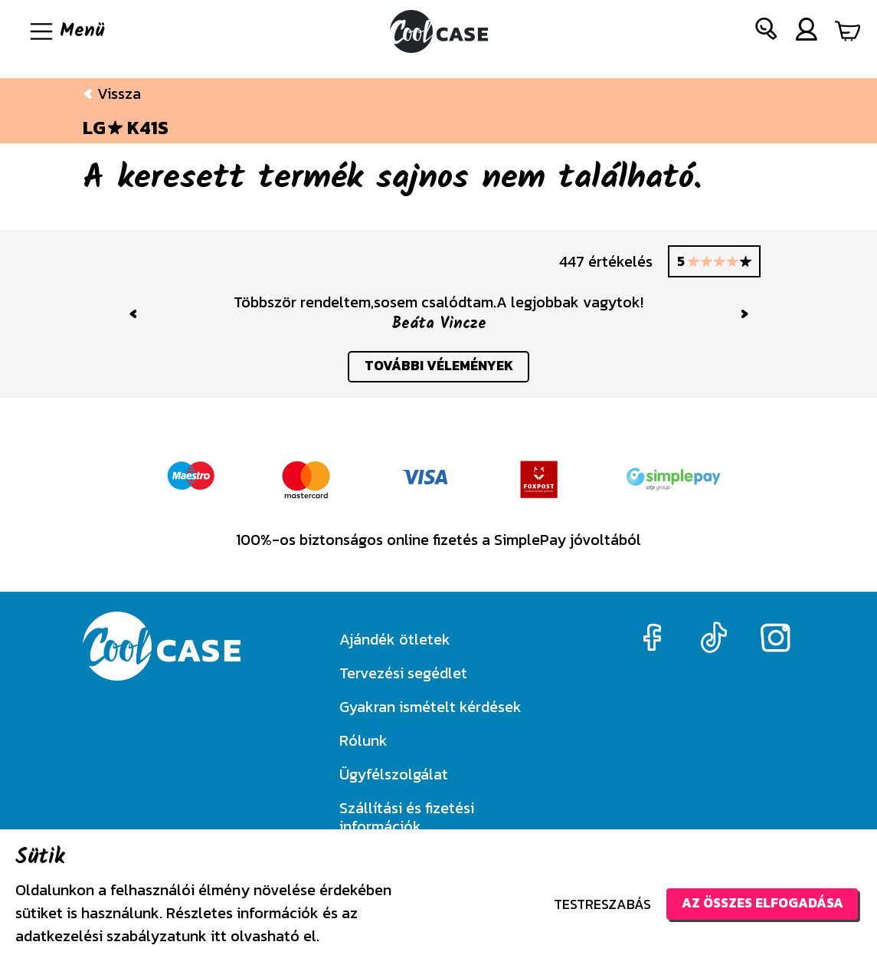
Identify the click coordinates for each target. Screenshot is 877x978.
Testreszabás (595, 904)
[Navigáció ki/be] (65, 31)
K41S (148, 128)
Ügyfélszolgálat (393, 774)
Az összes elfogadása (759, 903)
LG (94, 128)
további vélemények (438, 367)
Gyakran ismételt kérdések (430, 706)
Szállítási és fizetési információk (406, 817)
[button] (766, 32)
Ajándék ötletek (394, 639)
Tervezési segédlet (403, 672)
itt (219, 935)
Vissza (112, 93)
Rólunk (363, 740)
